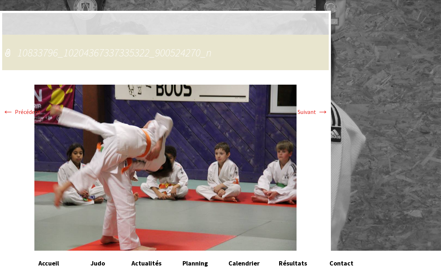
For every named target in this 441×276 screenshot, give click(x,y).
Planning (195, 263)
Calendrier (244, 263)
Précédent (21, 111)
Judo (98, 263)
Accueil (48, 263)
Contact (341, 263)
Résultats (293, 263)
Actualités (146, 263)
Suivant (313, 111)
